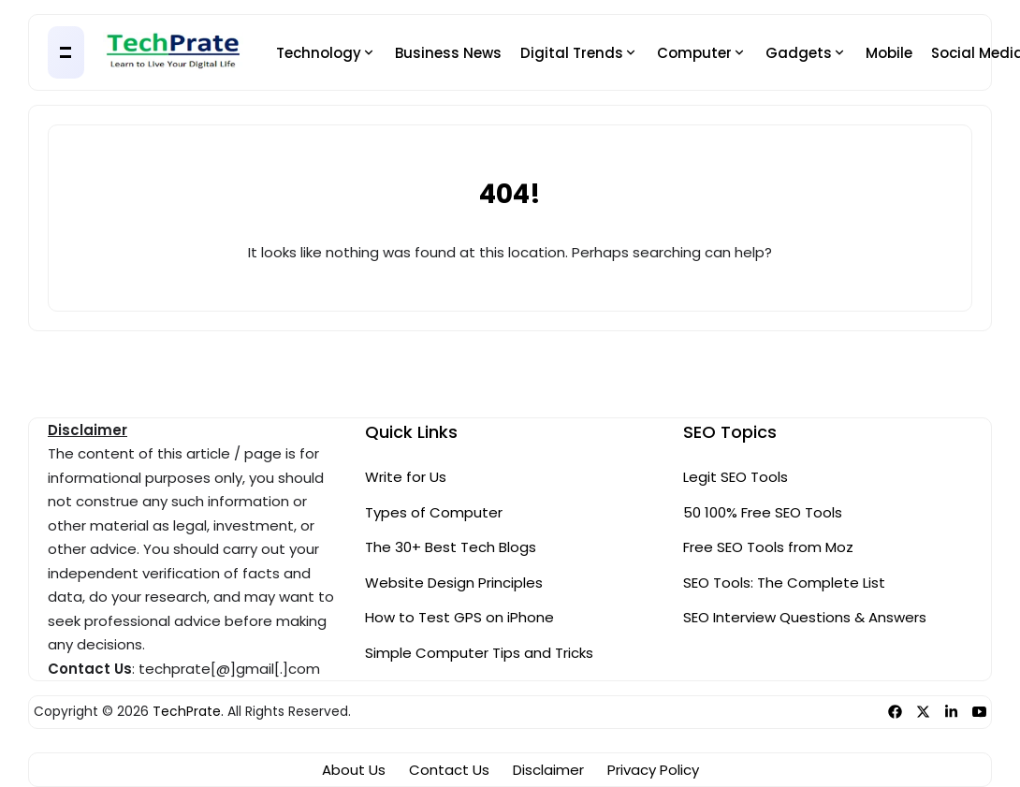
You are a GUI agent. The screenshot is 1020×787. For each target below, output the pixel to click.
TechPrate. (188, 712)
